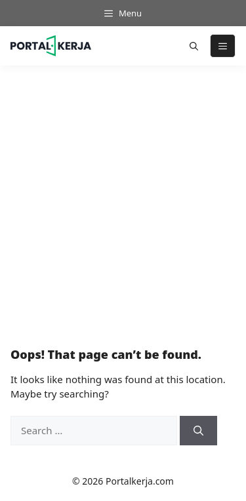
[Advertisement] (123, 199)
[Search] (198, 430)
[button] (194, 45)
